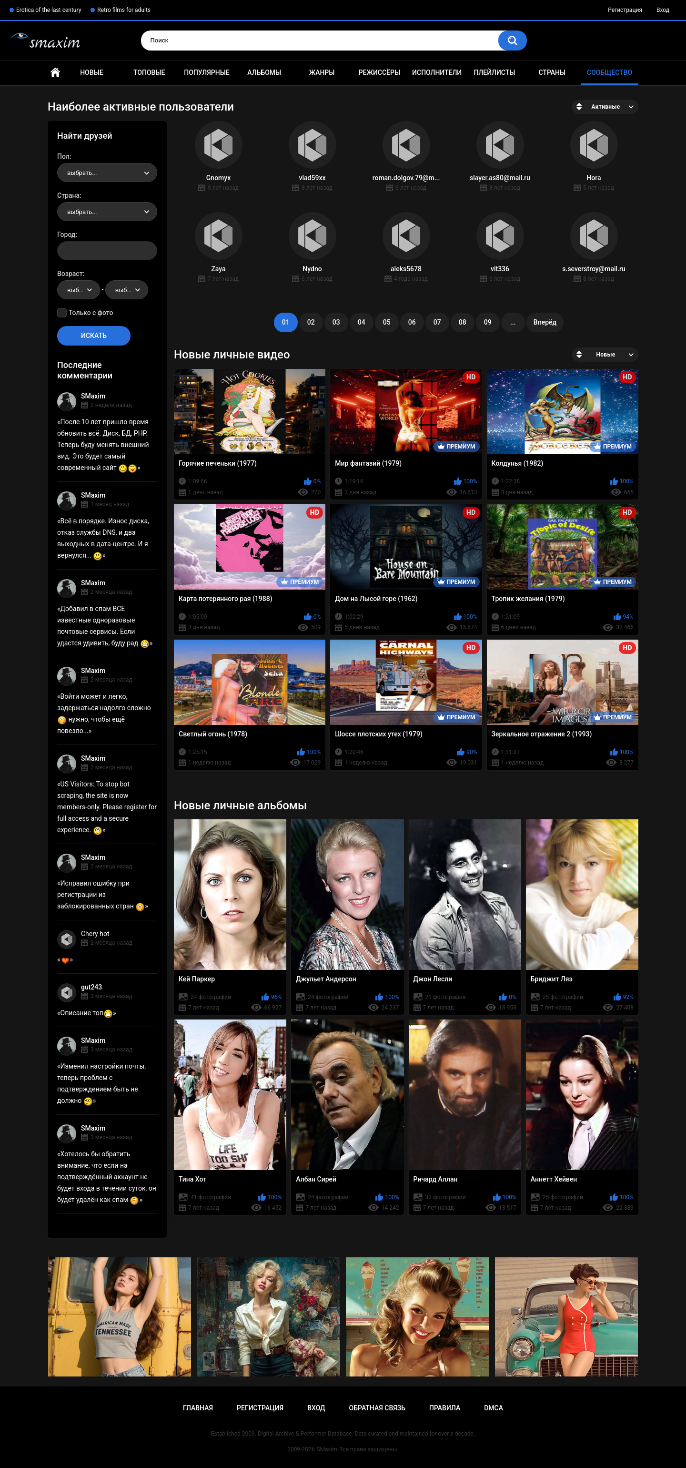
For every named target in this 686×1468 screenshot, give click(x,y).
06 (412, 322)
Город (66, 234)
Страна (68, 195)
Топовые (149, 72)
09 (488, 322)
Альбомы (264, 72)
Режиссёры (379, 72)
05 (387, 322)
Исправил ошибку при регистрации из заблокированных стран (101, 894)
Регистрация (625, 10)
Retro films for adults (124, 10)
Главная (55, 73)
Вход (662, 10)
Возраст (70, 273)
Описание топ (87, 1013)
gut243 (91, 987)
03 (336, 322)
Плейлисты (494, 72)
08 (462, 322)
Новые (91, 72)
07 (437, 322)
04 (361, 322)
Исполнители (437, 72)
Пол (63, 156)
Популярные (206, 72)
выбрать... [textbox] (82, 172)
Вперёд (545, 322)
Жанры (322, 72)
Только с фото (91, 312)
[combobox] (107, 172)
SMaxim (93, 396)
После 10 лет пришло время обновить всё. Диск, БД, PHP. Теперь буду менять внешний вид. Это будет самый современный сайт (103, 444)
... (513, 322)
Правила (444, 1408)
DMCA (493, 1408)
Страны (551, 72)
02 (311, 322)
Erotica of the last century (48, 10)
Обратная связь (377, 1408)
